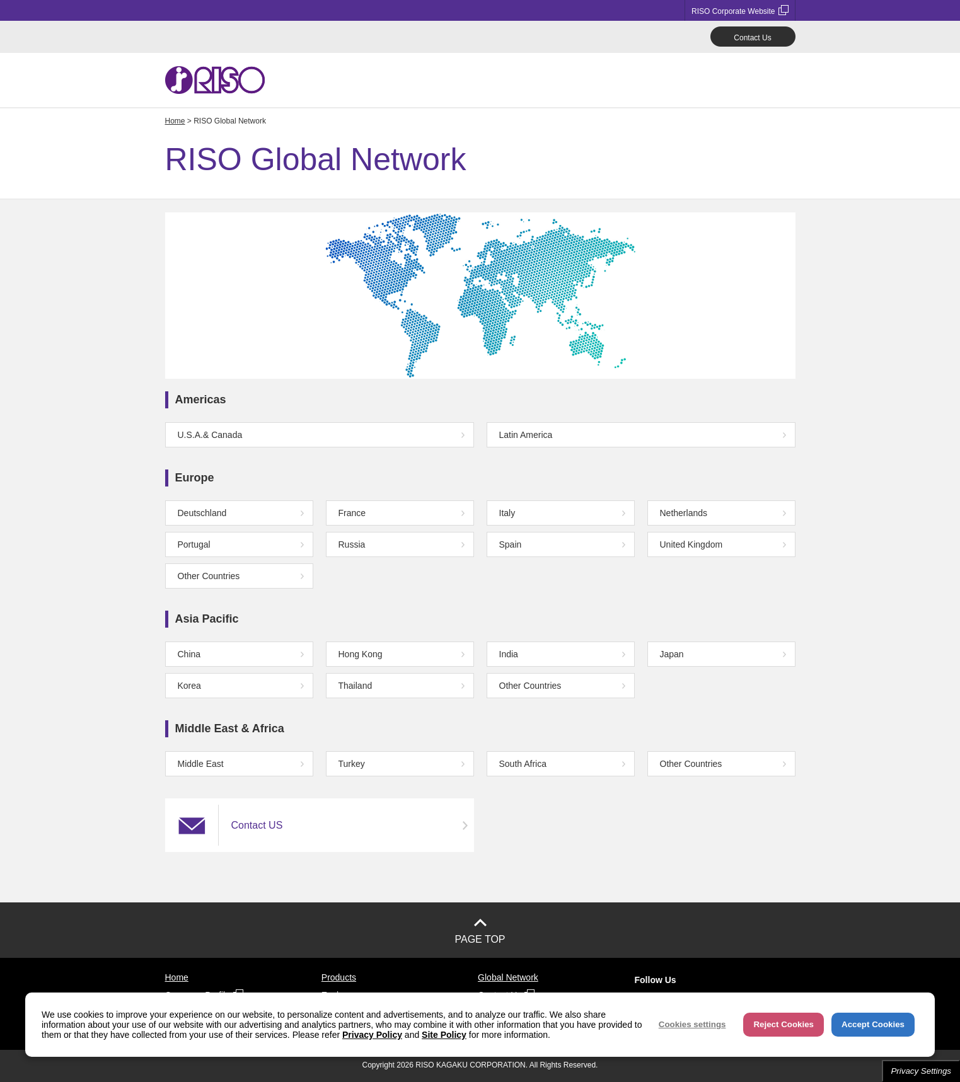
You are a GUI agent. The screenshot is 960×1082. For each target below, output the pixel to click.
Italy (507, 513)
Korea (189, 686)
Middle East (201, 764)
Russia (352, 544)
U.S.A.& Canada (210, 435)
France (352, 513)
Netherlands (684, 513)
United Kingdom (691, 544)
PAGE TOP (479, 939)
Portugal (194, 544)
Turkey (351, 764)
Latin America (526, 435)
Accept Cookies (873, 1024)
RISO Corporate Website (740, 10)
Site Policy (444, 1035)
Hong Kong (360, 654)
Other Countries (209, 576)
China (189, 654)
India (508, 654)
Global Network (508, 977)
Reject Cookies (783, 1024)
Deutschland (202, 513)
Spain (510, 544)
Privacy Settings (921, 1071)
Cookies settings (692, 1024)
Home (175, 121)
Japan (672, 654)
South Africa (523, 764)
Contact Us (752, 37)
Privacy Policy (372, 1035)
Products (338, 977)
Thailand (355, 686)
